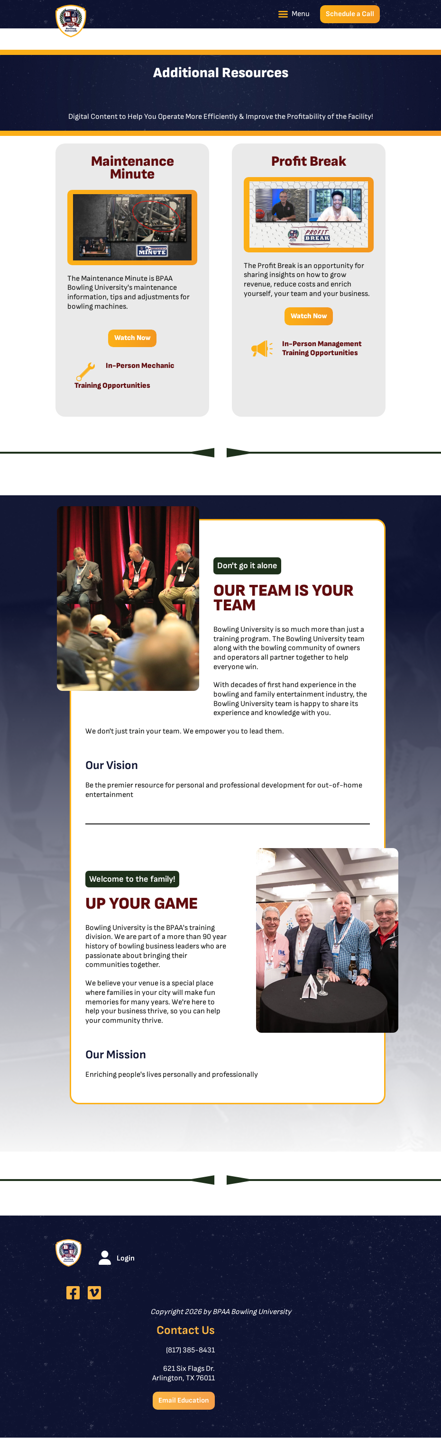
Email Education (182, 1402)
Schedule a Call (349, 13)
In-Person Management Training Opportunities (322, 350)
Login (126, 1259)
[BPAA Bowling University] (70, 21)
